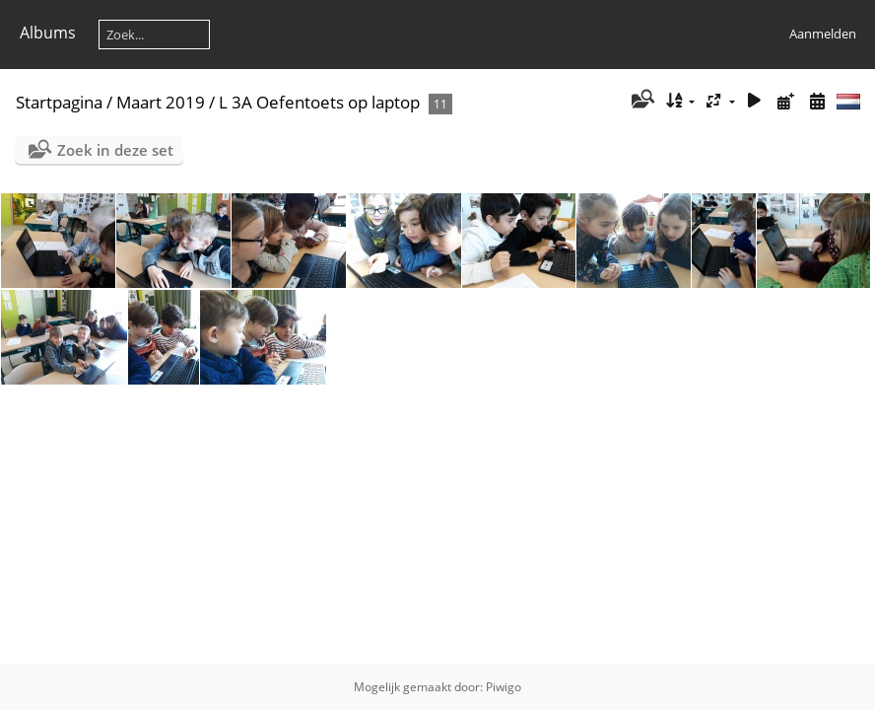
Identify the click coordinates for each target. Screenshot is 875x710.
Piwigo (503, 686)
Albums (48, 32)
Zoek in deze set (115, 150)
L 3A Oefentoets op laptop (319, 102)
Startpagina (59, 102)
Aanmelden (822, 33)
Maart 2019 (160, 102)
